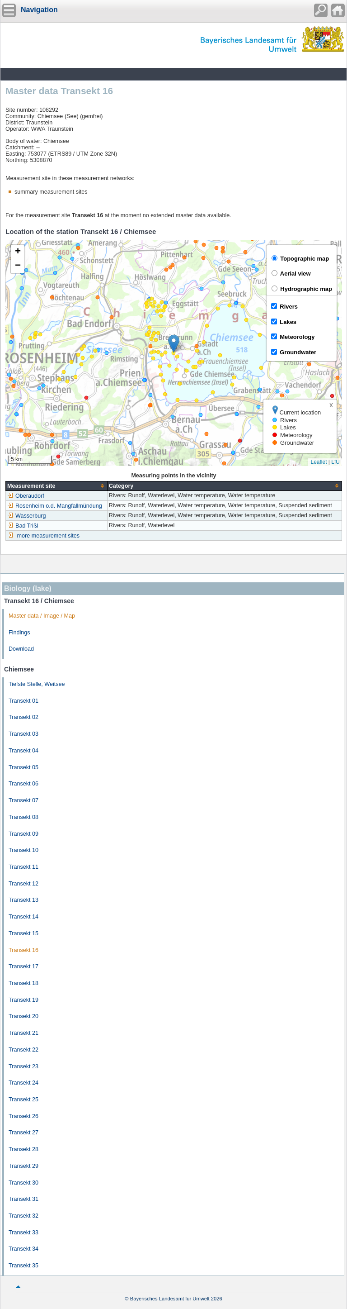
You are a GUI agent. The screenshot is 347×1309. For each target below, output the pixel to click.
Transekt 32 (23, 1216)
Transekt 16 (23, 950)
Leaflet (318, 462)
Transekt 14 (23, 917)
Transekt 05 (23, 767)
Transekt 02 (23, 717)
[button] (173, 343)
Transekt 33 (23, 1232)
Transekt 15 (23, 933)
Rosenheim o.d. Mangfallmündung (54, 506)
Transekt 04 (23, 750)
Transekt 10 (23, 850)
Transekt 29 (23, 1166)
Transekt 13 (23, 900)
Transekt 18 (23, 983)
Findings (19, 632)
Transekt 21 (23, 1033)
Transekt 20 (23, 1016)
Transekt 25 (23, 1099)
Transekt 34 (23, 1249)
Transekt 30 (23, 1183)
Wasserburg (26, 516)
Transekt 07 (23, 800)
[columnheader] (57, 485)
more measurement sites (48, 536)
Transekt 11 (23, 867)
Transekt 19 (23, 1000)
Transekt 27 (23, 1132)
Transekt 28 (23, 1149)
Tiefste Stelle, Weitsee (37, 684)
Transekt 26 (23, 1116)
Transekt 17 (23, 966)
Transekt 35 (23, 1265)
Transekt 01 (23, 701)
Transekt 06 (23, 784)
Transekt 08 (23, 817)
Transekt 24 (23, 1083)
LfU (335, 462)
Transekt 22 (23, 1050)
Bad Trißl (22, 526)
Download (21, 649)
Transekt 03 (23, 734)
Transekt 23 (23, 1066)
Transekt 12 (23, 884)
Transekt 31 (23, 1199)
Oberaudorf (25, 496)
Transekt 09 (23, 834)
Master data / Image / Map (42, 616)
